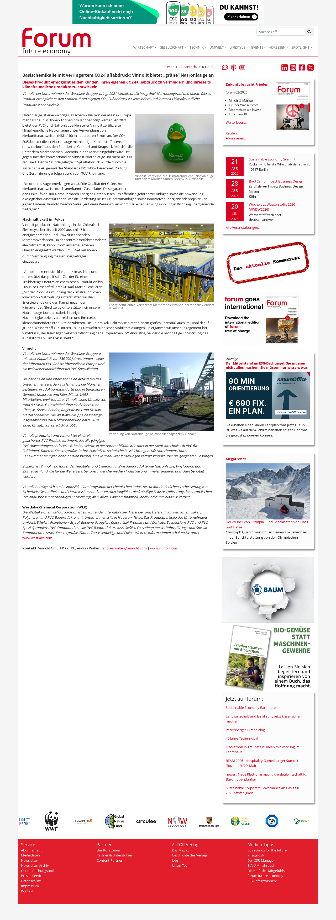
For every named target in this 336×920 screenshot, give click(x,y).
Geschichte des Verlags (189, 855)
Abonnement (31, 850)
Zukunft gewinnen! (262, 881)
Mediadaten (30, 855)
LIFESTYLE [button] (237, 47)
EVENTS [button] (257, 47)
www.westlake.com (37, 538)
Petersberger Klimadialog (245, 729)
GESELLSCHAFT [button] (171, 47)
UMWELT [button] (216, 47)
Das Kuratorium (109, 850)
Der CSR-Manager (261, 860)
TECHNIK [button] (197, 47)
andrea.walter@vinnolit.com (125, 548)
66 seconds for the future (267, 850)
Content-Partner (109, 860)
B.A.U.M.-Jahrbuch (261, 865)
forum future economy (265, 875)
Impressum (30, 885)
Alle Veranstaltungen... (243, 227)
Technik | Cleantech (180, 66)
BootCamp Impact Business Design (276, 181)
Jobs (175, 860)
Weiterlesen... (236, 122)
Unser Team (181, 865)
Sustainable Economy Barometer (251, 707)
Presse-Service (32, 875)
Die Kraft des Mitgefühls (266, 870)
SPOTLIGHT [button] (300, 47)
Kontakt (27, 891)
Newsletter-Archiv (35, 865)
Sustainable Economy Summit (272, 159)
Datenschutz (31, 881)
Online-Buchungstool (37, 870)
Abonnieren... (236, 138)
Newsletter (29, 860)
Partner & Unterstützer (114, 855)
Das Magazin (182, 850)
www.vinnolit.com (164, 548)
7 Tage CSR (256, 855)
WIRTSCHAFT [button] (143, 47)
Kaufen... (232, 133)
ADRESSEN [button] (277, 47)
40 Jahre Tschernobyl (242, 738)
